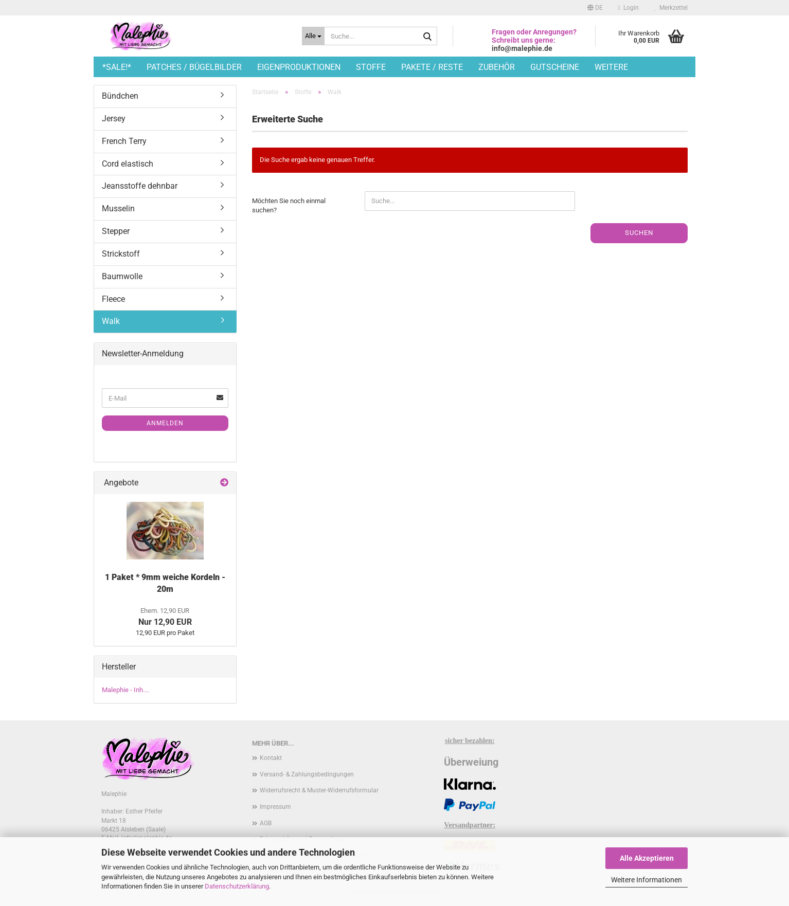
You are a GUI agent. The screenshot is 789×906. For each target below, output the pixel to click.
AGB (266, 823)
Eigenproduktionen (298, 67)
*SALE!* (116, 67)
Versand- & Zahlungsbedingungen (307, 774)
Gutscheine (554, 67)
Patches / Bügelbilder (194, 67)
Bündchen (120, 96)
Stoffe (371, 67)
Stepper (116, 231)
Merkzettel (671, 7)
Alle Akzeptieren (647, 858)
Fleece (113, 299)
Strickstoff (121, 254)
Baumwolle (122, 276)
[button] (595, 7)
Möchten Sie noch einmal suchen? (289, 205)
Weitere (611, 67)
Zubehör (496, 67)
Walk (111, 321)
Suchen (639, 233)
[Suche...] (313, 36)
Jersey (113, 118)
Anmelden (165, 423)
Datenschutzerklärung (237, 886)
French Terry (124, 141)
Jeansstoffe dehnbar (139, 186)
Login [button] (628, 7)
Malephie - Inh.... (125, 690)
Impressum (275, 806)
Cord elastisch (127, 164)
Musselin (118, 208)
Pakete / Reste (432, 67)
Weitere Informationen (646, 880)
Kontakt (271, 758)
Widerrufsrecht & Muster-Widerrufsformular (319, 790)
